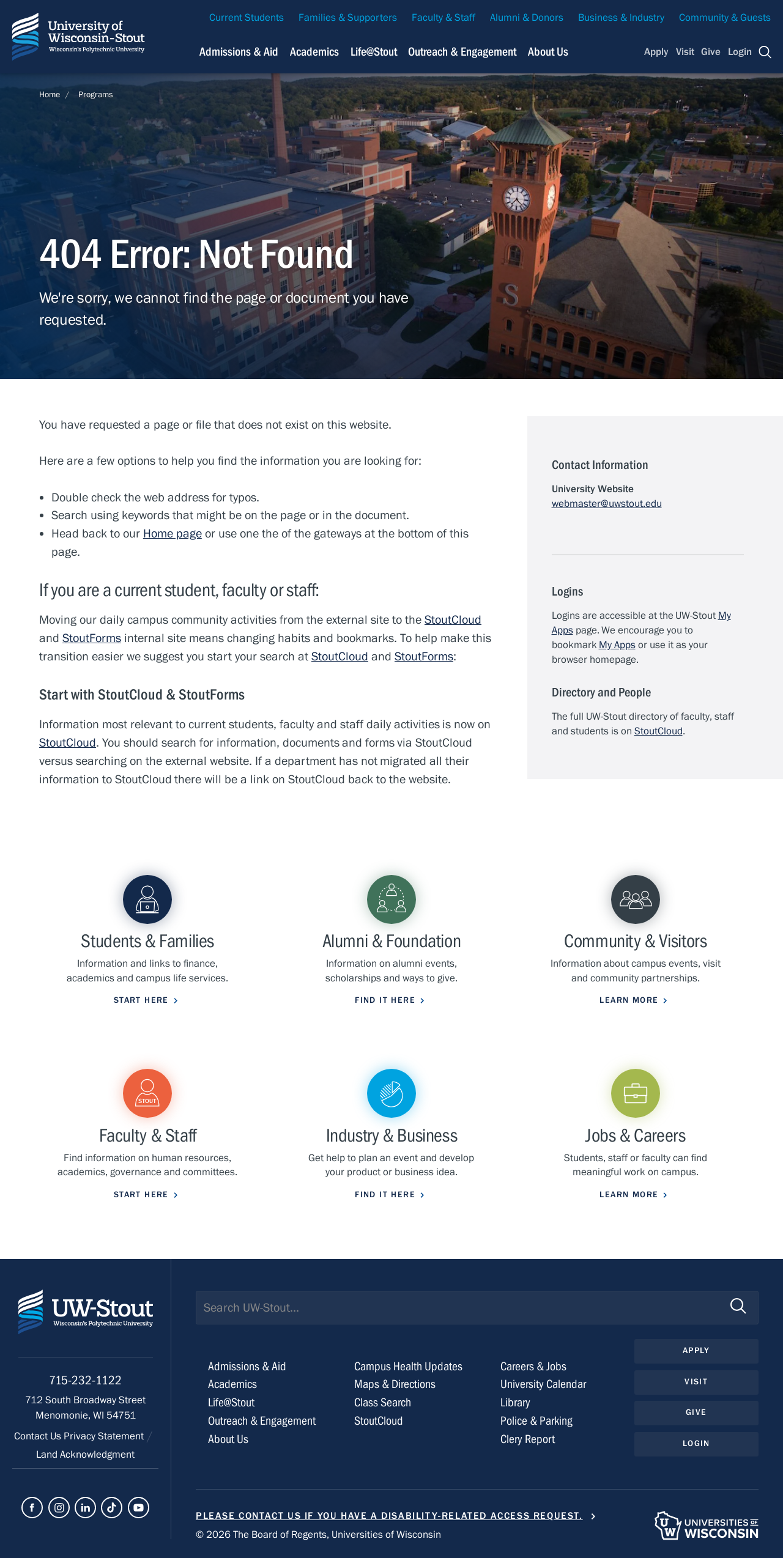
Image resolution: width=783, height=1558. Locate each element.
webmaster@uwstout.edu (607, 504)
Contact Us (39, 1436)
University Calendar (543, 1384)
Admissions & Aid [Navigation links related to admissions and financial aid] (238, 52)
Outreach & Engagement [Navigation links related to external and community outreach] (462, 52)
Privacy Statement (105, 1436)
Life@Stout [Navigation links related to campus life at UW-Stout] (374, 52)
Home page (172, 533)
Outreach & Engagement (262, 1421)
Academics (232, 1384)
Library (515, 1402)
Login (740, 52)
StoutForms (91, 638)
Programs (95, 95)
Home (49, 95)
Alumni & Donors (526, 18)
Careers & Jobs (533, 1366)
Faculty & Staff (443, 18)
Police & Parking (536, 1421)
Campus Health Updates (408, 1366)
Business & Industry (621, 18)
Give (711, 52)
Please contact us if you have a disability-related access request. (389, 1515)
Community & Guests (725, 18)
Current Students (246, 18)
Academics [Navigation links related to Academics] (314, 52)
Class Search (382, 1402)
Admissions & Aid (247, 1366)
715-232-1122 (85, 1380)
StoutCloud (453, 620)
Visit (685, 52)
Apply (656, 52)
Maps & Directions (395, 1384)
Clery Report (527, 1439)
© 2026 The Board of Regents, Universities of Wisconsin (318, 1535)
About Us (548, 52)
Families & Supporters (348, 18)
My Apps (617, 645)
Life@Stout (231, 1402)
